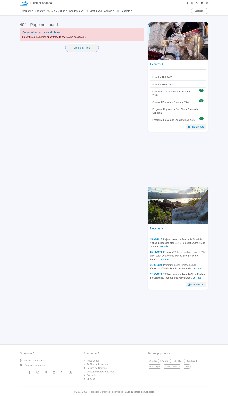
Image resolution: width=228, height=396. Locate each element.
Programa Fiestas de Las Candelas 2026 (173, 120)
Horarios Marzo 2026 (163, 84)
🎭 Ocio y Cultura (56, 11)
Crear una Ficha (82, 48)
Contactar (92, 375)
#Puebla (177, 361)
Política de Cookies (97, 368)
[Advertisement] (178, 159)
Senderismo (75, 11)
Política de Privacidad (98, 364)
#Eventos (165, 361)
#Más (187, 366)
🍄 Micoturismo (94, 11)
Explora (39, 11)
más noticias (196, 284)
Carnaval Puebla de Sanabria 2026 (170, 102)
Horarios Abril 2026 (162, 77)
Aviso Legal (93, 361)
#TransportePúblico (172, 366)
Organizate (200, 11)
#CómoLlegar (154, 366)
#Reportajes (190, 361)
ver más (164, 246)
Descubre (26, 11)
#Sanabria (153, 361)
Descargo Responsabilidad (100, 371)
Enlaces (91, 379)
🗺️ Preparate (123, 11)
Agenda (108, 11)
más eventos (196, 127)
